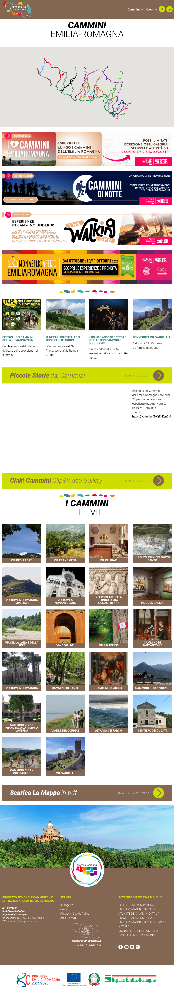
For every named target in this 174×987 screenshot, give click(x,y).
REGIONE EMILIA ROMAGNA (136, 897)
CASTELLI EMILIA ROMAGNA (136, 927)
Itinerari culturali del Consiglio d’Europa (63, 331)
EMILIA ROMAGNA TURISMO (136, 901)
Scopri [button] (151, 9)
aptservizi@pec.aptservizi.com (22, 913)
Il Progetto (66, 897)
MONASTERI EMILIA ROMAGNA (138, 923)
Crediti (64, 901)
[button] (162, 9)
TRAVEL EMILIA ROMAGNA (135, 910)
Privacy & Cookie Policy (74, 906)
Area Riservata (69, 910)
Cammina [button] (136, 9)
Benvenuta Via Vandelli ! (151, 329)
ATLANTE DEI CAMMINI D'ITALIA (138, 906)
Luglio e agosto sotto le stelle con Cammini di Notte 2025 (107, 332)
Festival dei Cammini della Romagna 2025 (17, 331)
